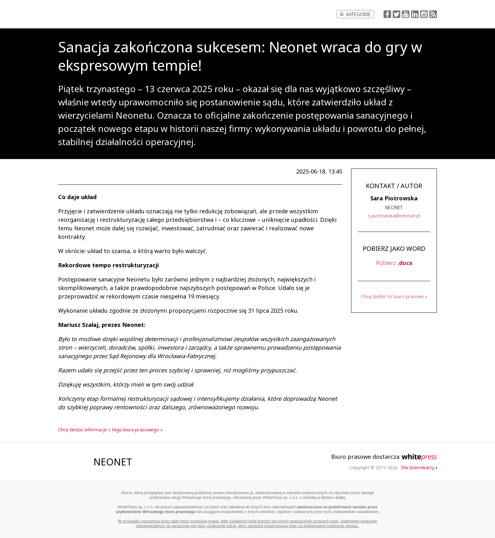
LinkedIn (415, 14)
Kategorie (355, 14)
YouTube (405, 14)
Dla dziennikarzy (419, 467)
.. (394, 215)
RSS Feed (433, 14)
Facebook (387, 14)
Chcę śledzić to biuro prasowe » (394, 296)
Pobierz (394, 263)
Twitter (396, 14)
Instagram (424, 14)
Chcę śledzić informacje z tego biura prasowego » (110, 430)
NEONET (112, 461)
